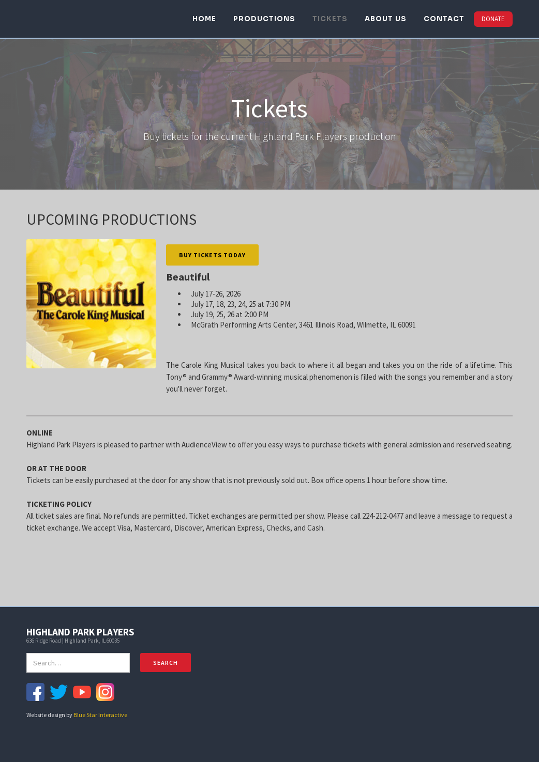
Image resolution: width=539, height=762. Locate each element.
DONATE (493, 18)
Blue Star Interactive (100, 715)
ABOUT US (386, 18)
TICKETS (330, 18)
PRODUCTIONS (264, 18)
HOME (204, 18)
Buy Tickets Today (212, 255)
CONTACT (444, 18)
